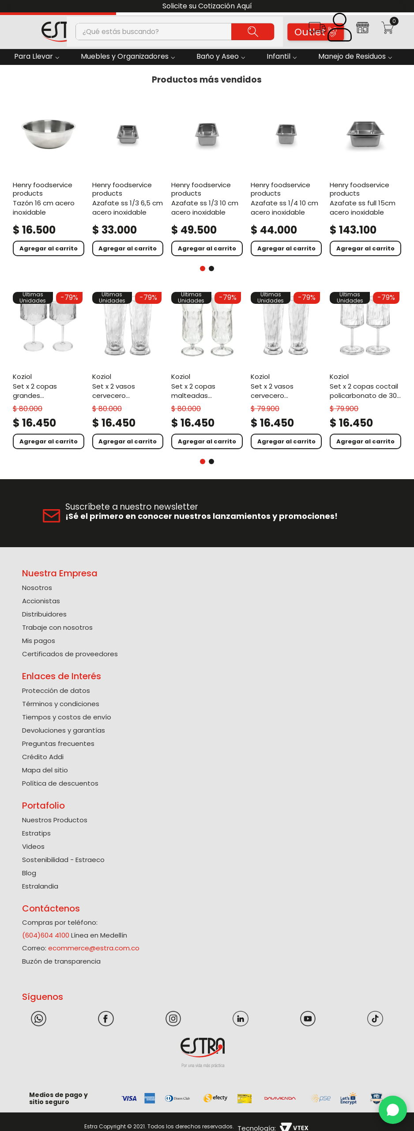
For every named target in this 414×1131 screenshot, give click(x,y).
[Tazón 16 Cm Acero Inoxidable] (48, 178)
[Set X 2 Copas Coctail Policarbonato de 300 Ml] (365, 370)
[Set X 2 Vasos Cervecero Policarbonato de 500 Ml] (128, 370)
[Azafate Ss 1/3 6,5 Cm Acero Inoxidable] (128, 178)
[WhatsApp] (393, 1110)
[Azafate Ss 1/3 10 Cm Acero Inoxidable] (207, 178)
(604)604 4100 (45, 935)
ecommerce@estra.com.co (93, 948)
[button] (317, 30)
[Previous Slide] (10, 6)
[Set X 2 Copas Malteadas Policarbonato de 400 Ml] (207, 370)
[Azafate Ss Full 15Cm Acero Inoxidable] (365, 178)
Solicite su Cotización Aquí (207, 6)
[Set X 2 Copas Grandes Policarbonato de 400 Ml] (48, 370)
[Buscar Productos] (252, 31)
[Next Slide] (404, 6)
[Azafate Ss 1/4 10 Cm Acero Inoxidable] (286, 178)
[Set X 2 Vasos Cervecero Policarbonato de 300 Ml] (286, 370)
